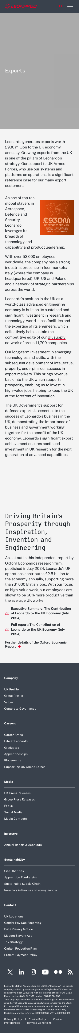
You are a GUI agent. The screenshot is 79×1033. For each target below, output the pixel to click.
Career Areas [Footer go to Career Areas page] (13, 734)
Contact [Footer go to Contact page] (10, 905)
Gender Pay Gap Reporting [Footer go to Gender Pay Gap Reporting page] (23, 922)
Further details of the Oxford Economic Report (36, 644)
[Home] (21, 6)
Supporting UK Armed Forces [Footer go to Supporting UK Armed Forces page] (25, 767)
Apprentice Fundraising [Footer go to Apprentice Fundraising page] (21, 877)
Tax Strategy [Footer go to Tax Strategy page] (13, 942)
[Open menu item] (70, 6)
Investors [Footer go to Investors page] (11, 833)
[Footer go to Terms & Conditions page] (39, 1022)
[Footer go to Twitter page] (8, 972)
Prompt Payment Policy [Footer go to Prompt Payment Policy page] (20, 955)
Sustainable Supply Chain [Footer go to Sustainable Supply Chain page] (22, 883)
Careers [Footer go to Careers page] (10, 723)
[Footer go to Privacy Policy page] (13, 1019)
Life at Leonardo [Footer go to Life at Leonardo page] (16, 741)
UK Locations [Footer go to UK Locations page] (13, 916)
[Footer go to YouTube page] (45, 972)
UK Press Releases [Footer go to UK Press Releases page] (17, 793)
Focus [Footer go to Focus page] (8, 805)
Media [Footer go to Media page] (8, 781)
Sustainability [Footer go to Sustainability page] (14, 859)
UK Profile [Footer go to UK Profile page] (11, 689)
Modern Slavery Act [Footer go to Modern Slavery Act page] (18, 935)
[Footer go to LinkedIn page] (21, 972)
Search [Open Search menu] (61, 6)
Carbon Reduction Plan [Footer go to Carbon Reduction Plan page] (20, 948)
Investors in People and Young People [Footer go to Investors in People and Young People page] (30, 890)
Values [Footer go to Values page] (9, 702)
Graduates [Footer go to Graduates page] (11, 747)
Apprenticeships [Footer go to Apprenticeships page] (16, 754)
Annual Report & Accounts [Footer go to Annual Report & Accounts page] (23, 845)
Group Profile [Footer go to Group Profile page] (13, 695)
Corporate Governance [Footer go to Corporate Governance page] (20, 708)
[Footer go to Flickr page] (58, 972)
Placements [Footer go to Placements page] (12, 760)
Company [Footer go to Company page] (11, 678)
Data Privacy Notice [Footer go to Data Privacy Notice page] (18, 929)
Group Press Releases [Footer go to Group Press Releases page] (19, 799)
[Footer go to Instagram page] (33, 972)
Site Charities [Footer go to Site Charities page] (14, 871)
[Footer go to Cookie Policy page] (38, 1019)
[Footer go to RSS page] (70, 972)
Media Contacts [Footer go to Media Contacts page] (15, 818)
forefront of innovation (35, 396)
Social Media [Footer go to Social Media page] (13, 812)
